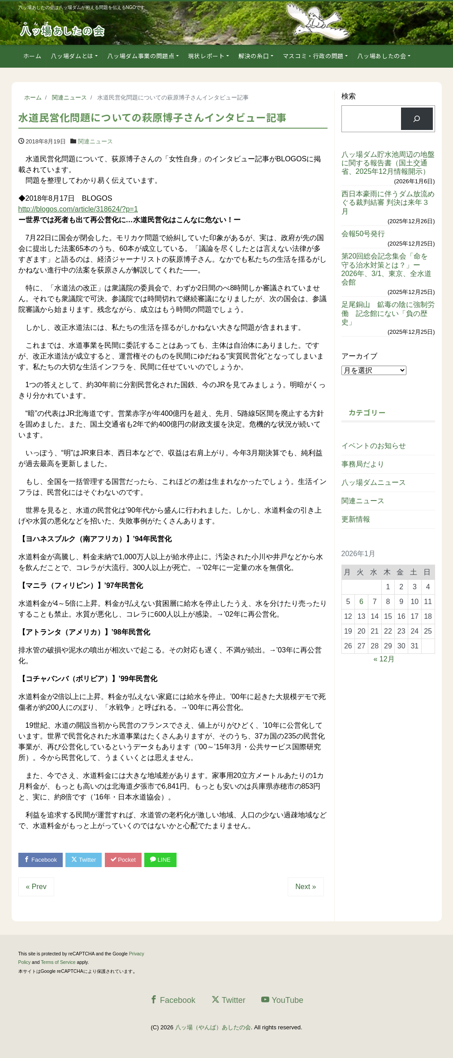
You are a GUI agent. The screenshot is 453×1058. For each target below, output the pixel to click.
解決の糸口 (253, 56)
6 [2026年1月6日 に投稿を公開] (361, 601)
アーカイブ (359, 356)
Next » (305, 886)
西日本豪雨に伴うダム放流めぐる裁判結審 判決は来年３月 (388, 202)
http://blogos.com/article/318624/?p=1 (78, 209)
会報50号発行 (363, 234)
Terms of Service (58, 962)
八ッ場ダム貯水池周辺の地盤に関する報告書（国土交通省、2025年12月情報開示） (388, 163)
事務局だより (362, 464)
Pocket (123, 859)
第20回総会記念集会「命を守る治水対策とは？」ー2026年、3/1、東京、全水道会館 (386, 269)
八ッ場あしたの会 (381, 56)
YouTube (282, 1000)
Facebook (40, 859)
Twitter (84, 859)
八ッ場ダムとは (72, 56)
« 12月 (384, 659)
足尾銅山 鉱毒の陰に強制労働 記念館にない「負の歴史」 (388, 313)
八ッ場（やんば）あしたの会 (213, 1027)
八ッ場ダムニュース (373, 482)
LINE (161, 859)
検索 (348, 96)
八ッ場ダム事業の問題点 (140, 56)
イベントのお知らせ (373, 445)
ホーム (32, 56)
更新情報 (355, 519)
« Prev (36, 886)
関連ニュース (95, 141)
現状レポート (206, 56)
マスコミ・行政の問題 (313, 56)
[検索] (417, 119)
